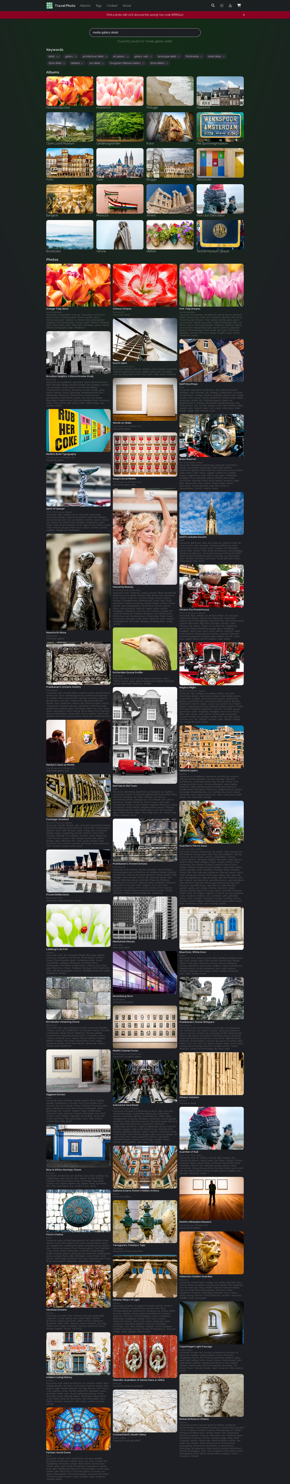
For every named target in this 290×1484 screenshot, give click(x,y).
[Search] (213, 5)
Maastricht (51, 636)
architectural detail (95, 56)
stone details (159, 63)
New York (51, 379)
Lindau (50, 1381)
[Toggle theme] (222, 5)
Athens (183, 1101)
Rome (116, 1194)
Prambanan (52, 690)
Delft (181, 387)
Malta (182, 955)
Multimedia (194, 56)
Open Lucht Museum (124, 366)
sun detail (96, 63)
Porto (48, 1238)
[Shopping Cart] (239, 5)
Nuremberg (119, 999)
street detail (216, 56)
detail (53, 56)
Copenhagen (186, 1350)
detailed (77, 63)
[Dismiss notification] (244, 15)
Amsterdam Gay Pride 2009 (126, 590)
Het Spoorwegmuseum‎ (191, 462)
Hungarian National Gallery (127, 63)
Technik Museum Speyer (59, 512)
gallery (71, 56)
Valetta (183, 774)
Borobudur (51, 1025)
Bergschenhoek (54, 898)
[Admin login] (230, 5)
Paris (48, 1456)
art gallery (121, 56)
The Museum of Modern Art (127, 426)
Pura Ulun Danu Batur (191, 849)
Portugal (50, 1173)
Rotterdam (118, 676)
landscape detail (169, 56)
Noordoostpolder (54, 312)
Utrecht (50, 952)
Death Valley (119, 1438)
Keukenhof (118, 312)
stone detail (56, 63)
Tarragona (118, 1248)
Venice (49, 1313)
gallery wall (143, 56)
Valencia (183, 1280)
